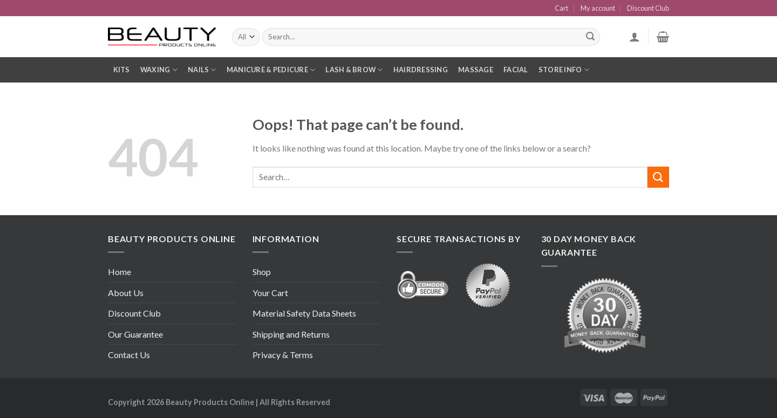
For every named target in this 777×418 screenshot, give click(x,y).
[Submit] (658, 177)
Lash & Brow (354, 70)
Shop (262, 271)
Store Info (564, 70)
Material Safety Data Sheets (304, 313)
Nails (202, 70)
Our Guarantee (135, 334)
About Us (126, 292)
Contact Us (129, 355)
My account (598, 8)
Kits (121, 69)
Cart (561, 8)
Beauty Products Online (210, 402)
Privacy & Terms (283, 355)
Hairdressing (420, 69)
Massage (475, 69)
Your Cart (270, 292)
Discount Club (648, 8)
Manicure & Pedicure (271, 70)
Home (119, 271)
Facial (515, 69)
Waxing (159, 70)
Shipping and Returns (291, 334)
